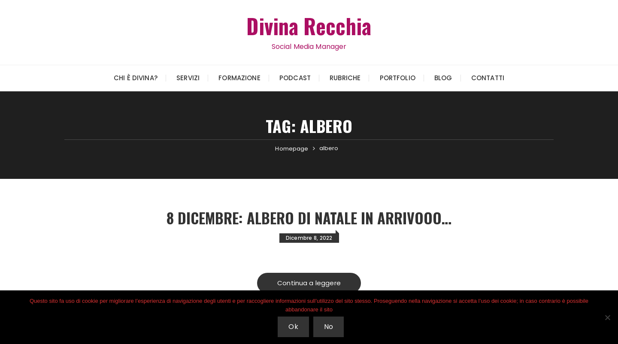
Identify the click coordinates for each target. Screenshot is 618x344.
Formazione (239, 77)
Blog (443, 77)
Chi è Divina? (136, 77)
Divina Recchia (308, 25)
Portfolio (397, 77)
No (328, 327)
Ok (293, 327)
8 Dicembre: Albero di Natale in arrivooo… (309, 217)
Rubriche (345, 77)
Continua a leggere (309, 283)
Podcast (295, 77)
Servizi (188, 77)
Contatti (487, 77)
